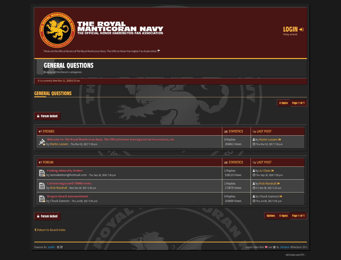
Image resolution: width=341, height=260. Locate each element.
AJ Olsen (264, 171)
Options (271, 215)
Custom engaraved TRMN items (68, 184)
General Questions (53, 93)
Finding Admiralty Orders (64, 171)
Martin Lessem (59, 144)
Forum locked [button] (47, 116)
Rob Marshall (58, 188)
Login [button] (293, 29)
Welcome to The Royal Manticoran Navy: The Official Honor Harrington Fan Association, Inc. (110, 139)
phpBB (51, 247)
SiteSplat (284, 247)
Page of (298, 103)
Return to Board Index (49, 230)
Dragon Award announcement (67, 196)
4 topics (283, 103)
